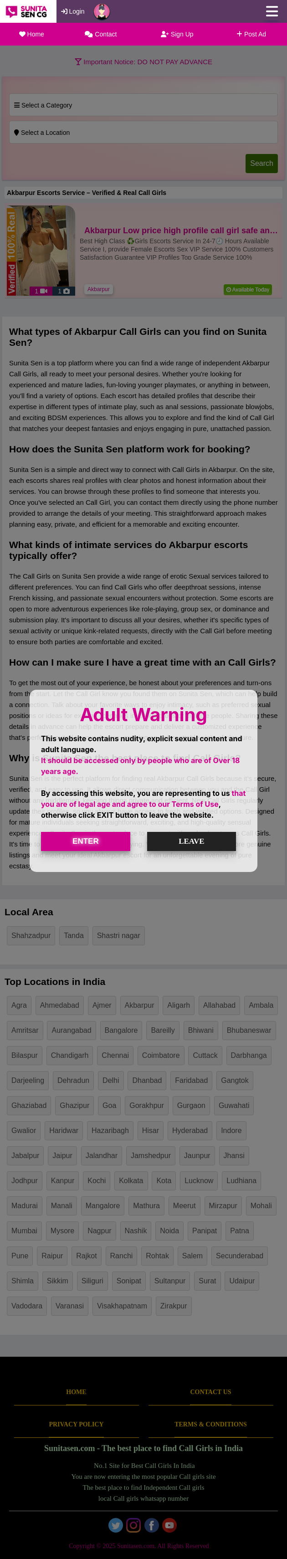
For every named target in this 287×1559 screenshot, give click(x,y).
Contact (101, 34)
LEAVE (191, 841)
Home (31, 34)
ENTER (85, 841)
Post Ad (251, 34)
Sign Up (177, 34)
